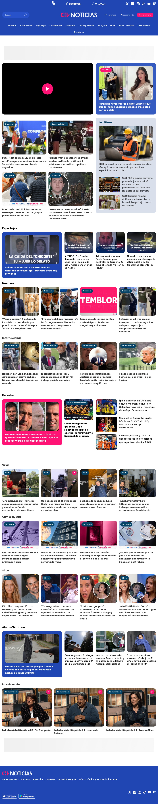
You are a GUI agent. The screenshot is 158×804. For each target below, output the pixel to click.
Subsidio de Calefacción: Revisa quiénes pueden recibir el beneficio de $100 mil (98, 555)
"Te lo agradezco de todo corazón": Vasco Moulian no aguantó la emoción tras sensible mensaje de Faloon (57, 611)
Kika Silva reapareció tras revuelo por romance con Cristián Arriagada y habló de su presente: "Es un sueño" (19, 611)
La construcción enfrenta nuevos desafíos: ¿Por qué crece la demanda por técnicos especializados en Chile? (125, 167)
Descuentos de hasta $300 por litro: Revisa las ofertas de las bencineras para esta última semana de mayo (59, 557)
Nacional (12, 25)
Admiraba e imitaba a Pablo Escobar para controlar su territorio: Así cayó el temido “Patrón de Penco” (110, 262)
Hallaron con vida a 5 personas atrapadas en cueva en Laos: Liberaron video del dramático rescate (20, 378)
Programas (111, 15)
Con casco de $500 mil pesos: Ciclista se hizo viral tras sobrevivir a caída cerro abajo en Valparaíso (59, 505)
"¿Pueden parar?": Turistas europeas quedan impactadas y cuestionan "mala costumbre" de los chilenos (20, 505)
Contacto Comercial (32, 779)
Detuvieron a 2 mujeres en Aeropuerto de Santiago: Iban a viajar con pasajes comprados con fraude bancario (136, 325)
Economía (70, 25)
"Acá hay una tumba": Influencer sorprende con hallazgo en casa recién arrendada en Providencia (134, 505)
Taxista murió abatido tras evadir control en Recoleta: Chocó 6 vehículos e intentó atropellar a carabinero (68, 162)
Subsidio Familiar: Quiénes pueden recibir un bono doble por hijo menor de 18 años (136, 201)
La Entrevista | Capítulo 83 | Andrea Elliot (130, 730)
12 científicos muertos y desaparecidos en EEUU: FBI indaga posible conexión (57, 377)
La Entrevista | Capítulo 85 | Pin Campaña (26, 730)
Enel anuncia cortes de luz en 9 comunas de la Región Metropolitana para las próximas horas (20, 557)
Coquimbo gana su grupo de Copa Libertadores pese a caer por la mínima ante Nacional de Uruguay (78, 430)
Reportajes (41, 25)
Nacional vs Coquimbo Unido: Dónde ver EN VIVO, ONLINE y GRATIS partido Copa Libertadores (135, 423)
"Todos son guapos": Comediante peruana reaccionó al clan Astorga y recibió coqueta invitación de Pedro (97, 612)
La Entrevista (144, 25)
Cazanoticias (56, 25)
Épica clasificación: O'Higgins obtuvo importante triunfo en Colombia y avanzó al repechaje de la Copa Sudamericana (137, 405)
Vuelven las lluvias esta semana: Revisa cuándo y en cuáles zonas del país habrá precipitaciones (110, 660)
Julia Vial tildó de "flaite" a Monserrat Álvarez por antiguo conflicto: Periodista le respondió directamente (137, 611)
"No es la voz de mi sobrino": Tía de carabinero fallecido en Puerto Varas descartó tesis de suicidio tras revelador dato (70, 214)
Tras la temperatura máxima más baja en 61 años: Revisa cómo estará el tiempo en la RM (141, 660)
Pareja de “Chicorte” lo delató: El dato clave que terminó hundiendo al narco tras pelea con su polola (125, 107)
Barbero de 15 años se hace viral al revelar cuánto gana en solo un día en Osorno (98, 504)
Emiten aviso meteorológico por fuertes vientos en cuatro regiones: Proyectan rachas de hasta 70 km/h (29, 669)
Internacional (26, 25)
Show (112, 25)
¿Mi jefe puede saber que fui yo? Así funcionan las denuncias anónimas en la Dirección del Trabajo (136, 557)
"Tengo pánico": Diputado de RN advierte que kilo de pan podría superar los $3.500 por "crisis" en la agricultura (19, 323)
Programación (127, 15)
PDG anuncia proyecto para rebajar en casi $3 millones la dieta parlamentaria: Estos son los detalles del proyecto (137, 184)
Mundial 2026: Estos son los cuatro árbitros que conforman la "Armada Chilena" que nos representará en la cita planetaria (31, 437)
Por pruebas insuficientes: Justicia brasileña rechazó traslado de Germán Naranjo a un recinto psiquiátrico (98, 378)
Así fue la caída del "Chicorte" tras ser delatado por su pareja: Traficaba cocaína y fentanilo (31, 270)
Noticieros (79, 32)
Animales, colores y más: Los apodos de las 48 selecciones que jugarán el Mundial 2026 (135, 438)
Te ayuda (102, 25)
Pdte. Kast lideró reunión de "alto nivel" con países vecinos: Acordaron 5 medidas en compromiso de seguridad (24, 162)
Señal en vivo (145, 15)
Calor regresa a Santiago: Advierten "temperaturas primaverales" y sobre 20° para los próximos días (78, 660)
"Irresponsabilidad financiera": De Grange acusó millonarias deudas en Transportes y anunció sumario (59, 323)
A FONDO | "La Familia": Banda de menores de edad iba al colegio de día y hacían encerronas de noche (78, 262)
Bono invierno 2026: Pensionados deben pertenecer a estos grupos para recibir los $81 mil (22, 212)
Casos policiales (86, 25)
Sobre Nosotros (10, 779)
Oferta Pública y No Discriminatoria (98, 779)
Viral (7, 472)
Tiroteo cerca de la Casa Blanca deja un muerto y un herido (135, 377)
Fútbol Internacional (76, 402)
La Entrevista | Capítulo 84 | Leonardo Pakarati (76, 732)
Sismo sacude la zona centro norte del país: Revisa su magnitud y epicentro (97, 322)
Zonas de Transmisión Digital (60, 779)
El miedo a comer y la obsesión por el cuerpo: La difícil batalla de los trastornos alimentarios (141, 261)
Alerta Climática (126, 25)
